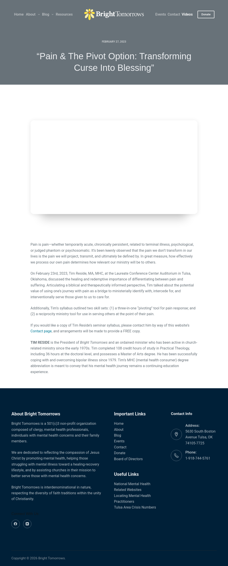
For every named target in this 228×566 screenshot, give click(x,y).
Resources (64, 14)
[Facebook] (15, 524)
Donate (205, 14)
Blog (48, 14)
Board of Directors (128, 459)
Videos (187, 14)
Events (160, 14)
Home (19, 14)
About (33, 14)
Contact (174, 14)
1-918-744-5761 (197, 458)
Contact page (41, 331)
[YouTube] (27, 524)
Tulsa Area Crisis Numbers (135, 507)
